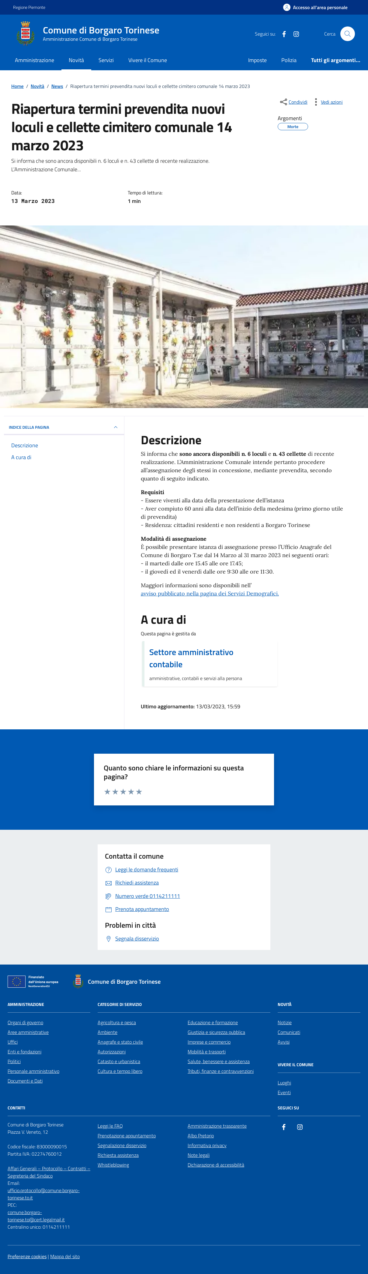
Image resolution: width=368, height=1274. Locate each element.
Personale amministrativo (33, 1071)
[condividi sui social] (293, 102)
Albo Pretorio (201, 1135)
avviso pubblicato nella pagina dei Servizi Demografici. (210, 593)
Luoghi (284, 1082)
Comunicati (289, 1032)
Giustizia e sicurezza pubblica (216, 1032)
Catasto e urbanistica (119, 1061)
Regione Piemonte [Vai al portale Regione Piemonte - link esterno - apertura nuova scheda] (29, 7)
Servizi (106, 60)
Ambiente (107, 1032)
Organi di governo (25, 1022)
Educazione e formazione (213, 1022)
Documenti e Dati (25, 1080)
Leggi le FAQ (110, 1125)
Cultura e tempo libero (120, 1071)
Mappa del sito (65, 1256)
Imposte (257, 60)
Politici (14, 1061)
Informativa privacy (207, 1145)
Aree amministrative (28, 1032)
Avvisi (284, 1041)
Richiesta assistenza (118, 1155)
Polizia (289, 60)
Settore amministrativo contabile (191, 658)
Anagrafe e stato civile (120, 1041)
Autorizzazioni (112, 1051)
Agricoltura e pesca (117, 1022)
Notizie (285, 1022)
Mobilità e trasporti (207, 1051)
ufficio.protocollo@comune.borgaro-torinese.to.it (44, 1194)
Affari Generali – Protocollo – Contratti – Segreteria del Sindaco (49, 1172)
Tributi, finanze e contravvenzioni (221, 1071)
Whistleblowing (113, 1164)
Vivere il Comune (147, 60)
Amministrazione (34, 60)
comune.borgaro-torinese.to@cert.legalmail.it (36, 1216)
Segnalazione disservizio (122, 1145)
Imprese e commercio (209, 1041)
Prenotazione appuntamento (127, 1135)
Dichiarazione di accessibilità (216, 1164)
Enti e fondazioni (24, 1051)
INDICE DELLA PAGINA (64, 427)
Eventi (284, 1092)
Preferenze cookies (27, 1256)
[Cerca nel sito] (347, 33)
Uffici (13, 1041)
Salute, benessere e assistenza (219, 1061)
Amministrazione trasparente (217, 1125)
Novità (76, 60)
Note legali (199, 1155)
